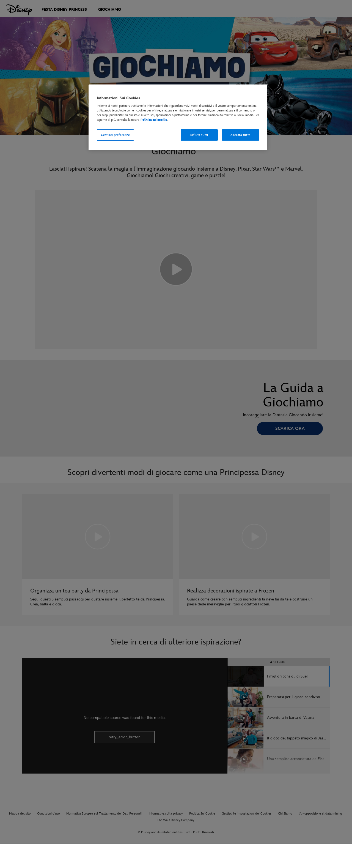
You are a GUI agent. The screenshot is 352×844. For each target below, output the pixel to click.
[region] (178, 117)
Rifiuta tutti (199, 135)
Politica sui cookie (154, 120)
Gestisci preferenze (115, 135)
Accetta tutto (240, 135)
